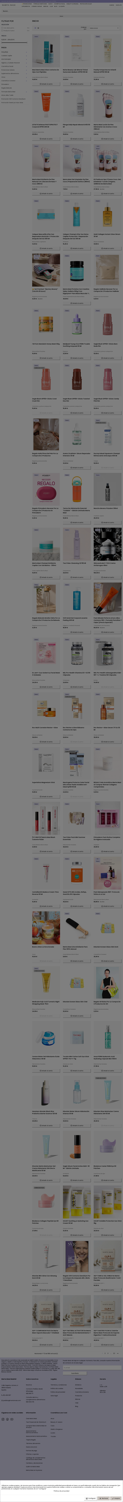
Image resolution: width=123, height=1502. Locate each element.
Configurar (91, 1498)
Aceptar (116, 1498)
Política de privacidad (61, 1491)
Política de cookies (58, 1487)
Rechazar (103, 1498)
